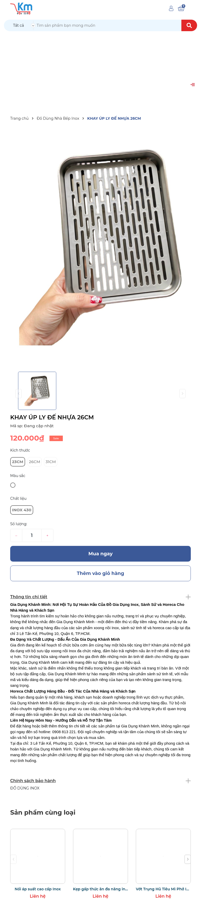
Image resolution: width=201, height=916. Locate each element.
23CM (17, 461)
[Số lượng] (31, 535)
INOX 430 (21, 509)
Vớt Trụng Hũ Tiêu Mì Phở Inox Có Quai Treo (163, 889)
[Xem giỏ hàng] (181, 8)
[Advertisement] (100, 70)
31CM (51, 461)
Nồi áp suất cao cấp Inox (38, 889)
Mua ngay (100, 554)
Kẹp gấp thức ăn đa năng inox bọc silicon (100, 889)
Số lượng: (18, 524)
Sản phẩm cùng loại (42, 812)
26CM (34, 461)
